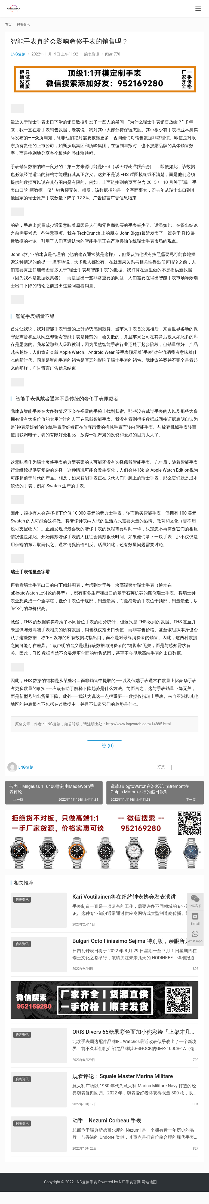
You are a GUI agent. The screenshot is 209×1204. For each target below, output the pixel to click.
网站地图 (149, 1194)
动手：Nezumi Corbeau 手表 (107, 1131)
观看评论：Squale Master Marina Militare (122, 1085)
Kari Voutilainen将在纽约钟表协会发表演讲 (124, 898)
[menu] (198, 9)
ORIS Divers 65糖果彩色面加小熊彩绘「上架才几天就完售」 (134, 1039)
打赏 (155, 767)
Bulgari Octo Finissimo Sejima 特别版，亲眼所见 (131, 944)
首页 (8, 24)
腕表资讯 (91, 54)
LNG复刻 (18, 54)
